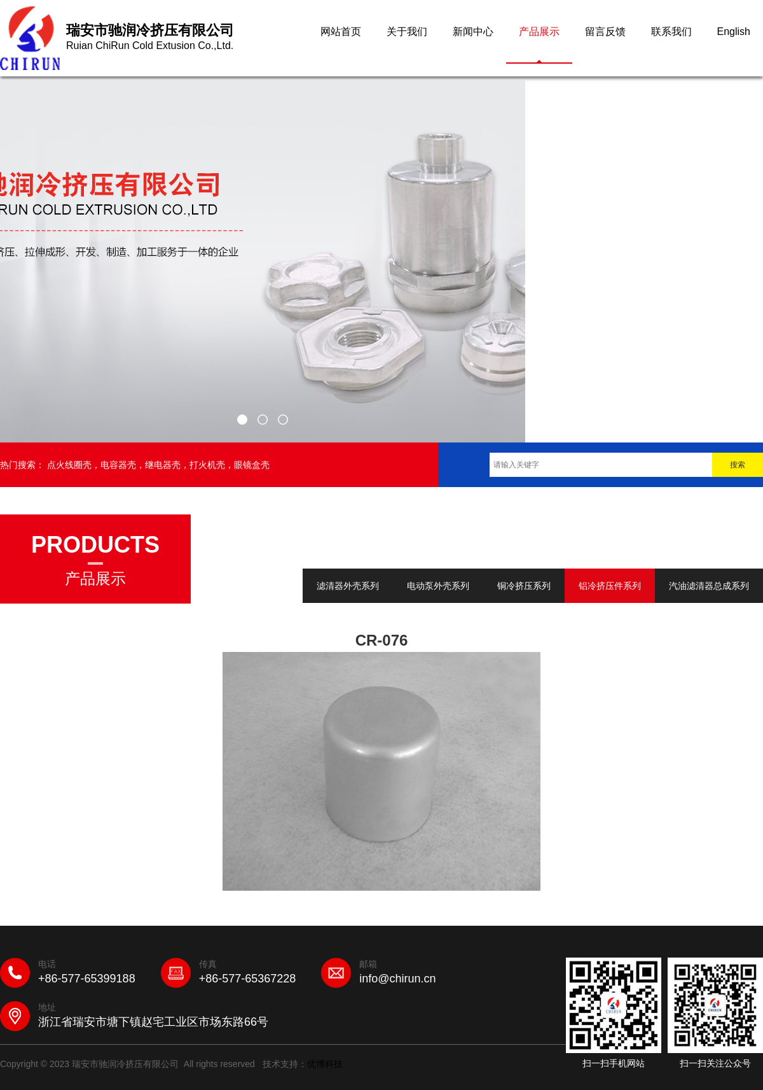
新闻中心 (473, 31)
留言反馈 (605, 31)
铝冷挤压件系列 (610, 586)
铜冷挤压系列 (524, 586)
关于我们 (407, 31)
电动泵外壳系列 (438, 586)
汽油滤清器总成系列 (709, 586)
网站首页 (340, 31)
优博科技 (325, 1064)
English (733, 31)
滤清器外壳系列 (348, 586)
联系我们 (671, 31)
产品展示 (539, 31)
